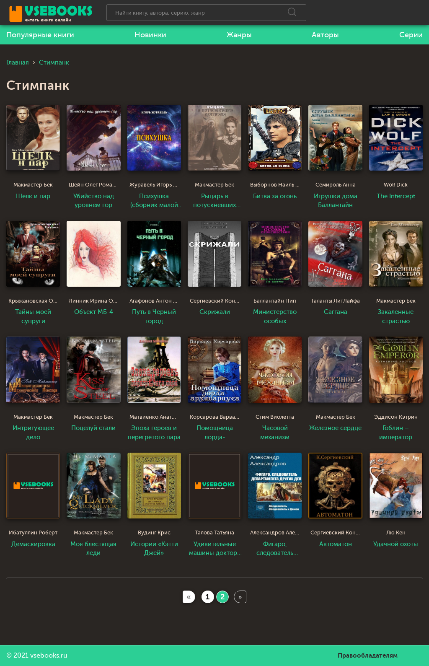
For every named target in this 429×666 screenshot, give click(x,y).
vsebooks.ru (48, 655)
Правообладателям (368, 655)
